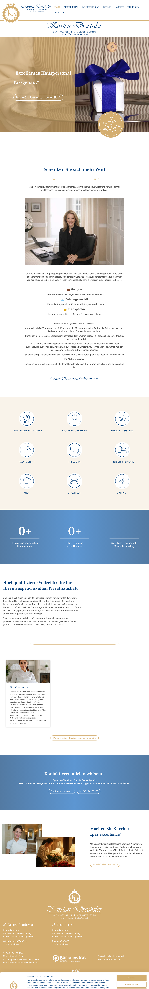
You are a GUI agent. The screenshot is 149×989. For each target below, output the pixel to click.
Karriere (119, 7)
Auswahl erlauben (131, 968)
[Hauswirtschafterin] (74, 419)
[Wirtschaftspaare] (122, 450)
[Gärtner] (122, 481)
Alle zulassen (131, 962)
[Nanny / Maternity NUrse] (27, 419)
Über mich (107, 7)
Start (57, 7)
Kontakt (59, 12)
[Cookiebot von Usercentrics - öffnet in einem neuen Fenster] (13, 984)
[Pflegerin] (74, 450)
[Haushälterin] (27, 450)
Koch (27, 492)
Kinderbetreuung (90, 7)
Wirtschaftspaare (122, 461)
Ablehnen (131, 975)
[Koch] (27, 481)
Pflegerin (74, 461)
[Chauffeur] (74, 481)
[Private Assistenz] (122, 419)
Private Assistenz (122, 430)
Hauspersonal (70, 7)
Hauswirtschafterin (74, 430)
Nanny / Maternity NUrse (27, 430)
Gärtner (122, 492)
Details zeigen (111, 985)
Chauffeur (74, 492)
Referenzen (133, 7)
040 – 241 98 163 (14, 953)
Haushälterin (27, 461)
